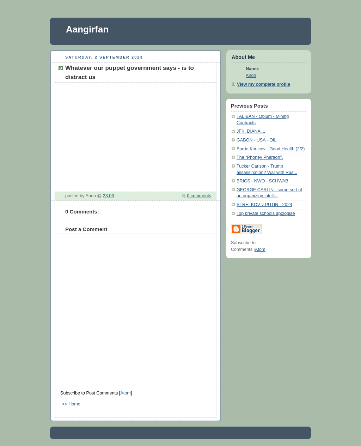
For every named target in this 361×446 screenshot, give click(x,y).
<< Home (71, 404)
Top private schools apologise (266, 213)
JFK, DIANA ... (251, 131)
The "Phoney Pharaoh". (260, 157)
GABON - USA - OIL (257, 140)
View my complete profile (263, 84)
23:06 (108, 195)
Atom (125, 393)
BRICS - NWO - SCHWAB (262, 181)
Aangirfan (87, 29)
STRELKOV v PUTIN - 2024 (264, 204)
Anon (251, 75)
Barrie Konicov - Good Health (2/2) (271, 148)
